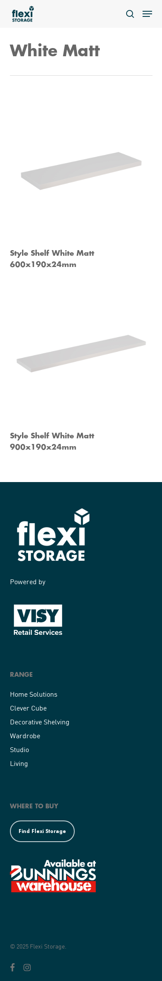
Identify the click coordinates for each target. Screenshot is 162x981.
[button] (147, 14)
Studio (19, 749)
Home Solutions (33, 694)
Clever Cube (28, 708)
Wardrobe (25, 735)
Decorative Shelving (40, 721)
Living (19, 763)
